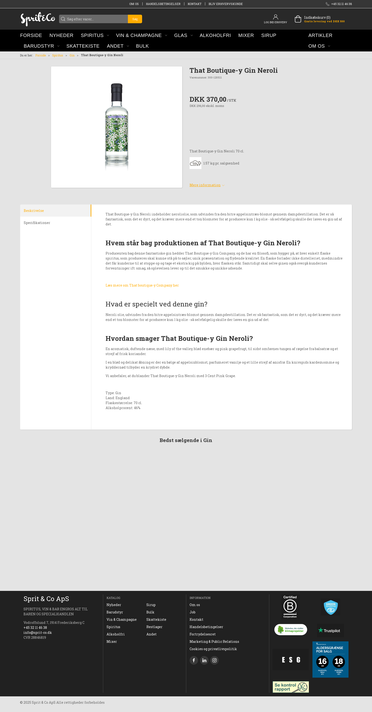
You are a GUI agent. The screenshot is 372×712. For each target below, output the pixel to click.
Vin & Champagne (122, 619)
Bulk (150, 612)
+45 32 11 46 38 (35, 627)
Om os (134, 4)
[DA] (38, 18)
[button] (95, 35)
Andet (151, 634)
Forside (40, 55)
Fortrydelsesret (203, 634)
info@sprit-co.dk (37, 632)
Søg (135, 19)
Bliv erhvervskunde (226, 4)
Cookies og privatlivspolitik (213, 649)
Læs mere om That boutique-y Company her (142, 285)
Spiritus (57, 55)
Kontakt (194, 4)
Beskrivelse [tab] (34, 210)
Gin (72, 55)
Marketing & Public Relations (214, 641)
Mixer (112, 641)
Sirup (151, 604)
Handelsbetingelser (163, 4)
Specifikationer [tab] (37, 222)
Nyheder (114, 604)
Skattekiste (156, 619)
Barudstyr (115, 612)
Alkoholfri (116, 634)
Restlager (154, 627)
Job (192, 612)
